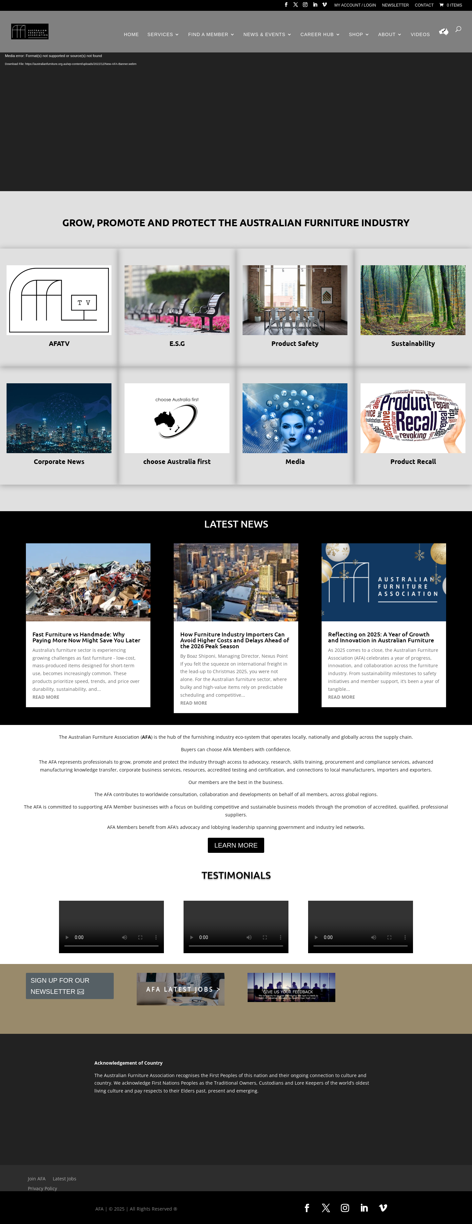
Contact (424, 5)
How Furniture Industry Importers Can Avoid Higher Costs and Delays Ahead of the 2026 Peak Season (234, 640)
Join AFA (37, 1179)
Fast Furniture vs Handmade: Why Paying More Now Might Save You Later (86, 637)
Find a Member (208, 34)
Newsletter (395, 5)
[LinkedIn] (315, 6)
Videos (420, 34)
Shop (356, 34)
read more (45, 697)
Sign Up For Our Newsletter (59, 986)
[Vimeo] (324, 6)
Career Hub (317, 34)
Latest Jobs (64, 1179)
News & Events (264, 34)
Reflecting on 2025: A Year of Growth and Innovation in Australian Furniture (381, 637)
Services (160, 34)
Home (131, 34)
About (387, 34)
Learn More (236, 845)
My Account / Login (355, 5)
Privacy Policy (42, 1189)
